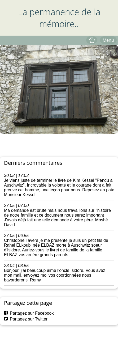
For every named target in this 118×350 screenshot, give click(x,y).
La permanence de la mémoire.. (59, 18)
